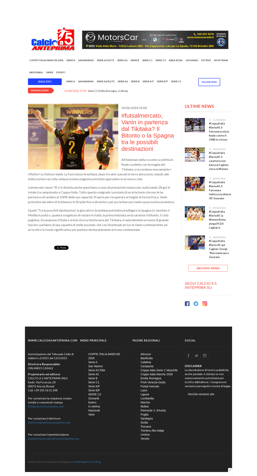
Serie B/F (162, 81)
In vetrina (221, 60)
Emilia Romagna (151, 378)
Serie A (70, 60)
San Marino (86, 60)
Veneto (145, 438)
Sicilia (144, 422)
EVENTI (60, 72)
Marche (145, 402)
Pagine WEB (209, 81)
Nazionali (36, 72)
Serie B (135, 60)
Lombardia (147, 398)
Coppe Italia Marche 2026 (157, 374)
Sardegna (147, 418)
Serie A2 (122, 60)
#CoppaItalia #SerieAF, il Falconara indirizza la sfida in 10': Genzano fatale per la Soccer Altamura (220, 194)
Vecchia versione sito (201, 394)
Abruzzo (146, 354)
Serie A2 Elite (105, 60)
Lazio (144, 390)
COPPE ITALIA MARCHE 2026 (46, 60)
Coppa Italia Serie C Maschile (159, 370)
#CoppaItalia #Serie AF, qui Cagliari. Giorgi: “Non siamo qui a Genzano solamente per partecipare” (219, 253)
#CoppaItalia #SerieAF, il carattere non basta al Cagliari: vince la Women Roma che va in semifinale (219, 165)
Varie (49, 72)
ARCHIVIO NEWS (208, 268)
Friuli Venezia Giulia (153, 382)
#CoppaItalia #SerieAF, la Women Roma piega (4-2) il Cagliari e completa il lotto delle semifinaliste (219, 225)
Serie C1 (147, 60)
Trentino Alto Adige (152, 430)
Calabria (146, 362)
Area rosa (176, 60)
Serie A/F (148, 81)
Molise (145, 406)
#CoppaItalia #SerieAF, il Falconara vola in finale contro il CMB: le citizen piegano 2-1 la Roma (219, 135)
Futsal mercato (150, 386)
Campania (147, 366)
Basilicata (147, 358)
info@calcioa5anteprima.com (46, 406)
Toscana (146, 426)
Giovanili (192, 60)
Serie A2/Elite (106, 81)
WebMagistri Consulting (88, 461)
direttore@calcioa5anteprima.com (49, 422)
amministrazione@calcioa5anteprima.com (53, 438)
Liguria (145, 394)
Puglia (144, 414)
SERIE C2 (160, 60)
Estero (206, 60)
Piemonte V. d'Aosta (153, 410)
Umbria (145, 434)
